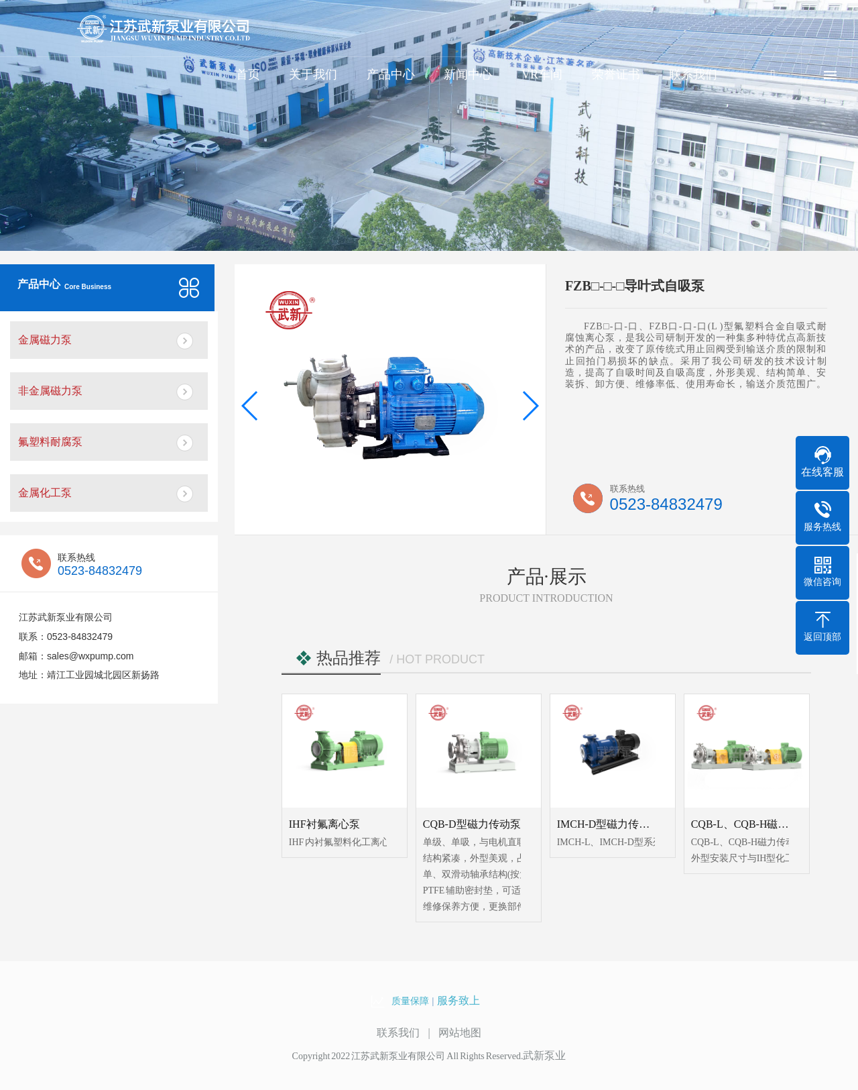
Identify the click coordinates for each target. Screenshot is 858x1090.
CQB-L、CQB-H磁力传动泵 (756, 824)
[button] (250, 406)
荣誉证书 (616, 74)
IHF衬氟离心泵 (324, 824)
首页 (248, 74)
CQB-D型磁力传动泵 (472, 824)
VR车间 (542, 74)
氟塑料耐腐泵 (50, 441)
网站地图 (459, 1032)
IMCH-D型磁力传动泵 (609, 824)
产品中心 (391, 74)
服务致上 (458, 1000)
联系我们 (693, 74)
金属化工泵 (45, 492)
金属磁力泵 (45, 339)
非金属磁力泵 (50, 390)
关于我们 (313, 74)
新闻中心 (468, 74)
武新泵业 (544, 1055)
